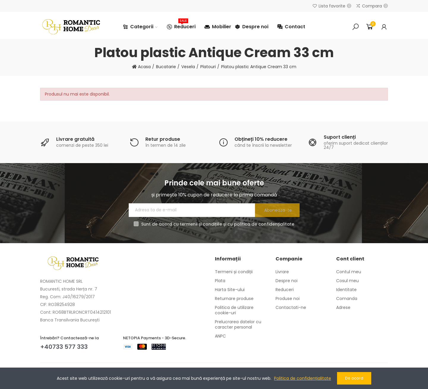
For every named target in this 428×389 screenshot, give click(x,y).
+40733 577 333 (64, 347)
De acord (354, 378)
